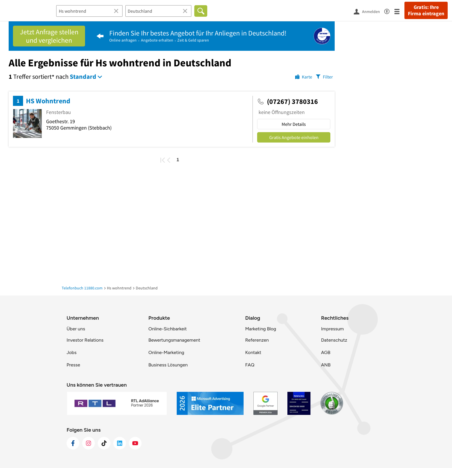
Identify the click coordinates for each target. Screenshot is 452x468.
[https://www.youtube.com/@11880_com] (135, 443)
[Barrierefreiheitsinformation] (389, 10)
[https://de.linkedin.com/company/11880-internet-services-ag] (119, 443)
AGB (325, 352)
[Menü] (399, 11)
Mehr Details (294, 124)
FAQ (249, 365)
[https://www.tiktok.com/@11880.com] (104, 443)
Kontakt (253, 352)
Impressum (332, 329)
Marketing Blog (260, 329)
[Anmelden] (369, 11)
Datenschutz (334, 340)
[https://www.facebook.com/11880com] (73, 443)
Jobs (71, 352)
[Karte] (303, 76)
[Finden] (200, 11)
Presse (73, 365)
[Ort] (158, 11)
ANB (326, 365)
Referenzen (257, 340)
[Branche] (89, 11)
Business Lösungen (168, 365)
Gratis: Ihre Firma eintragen (426, 10)
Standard (83, 76)
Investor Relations (85, 340)
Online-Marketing (166, 352)
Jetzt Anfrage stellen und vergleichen (49, 36)
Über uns (76, 329)
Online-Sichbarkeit (167, 329)
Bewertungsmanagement (174, 340)
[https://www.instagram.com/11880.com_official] (88, 443)
